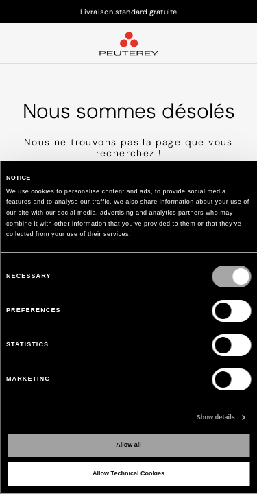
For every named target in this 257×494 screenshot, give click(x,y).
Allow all (128, 444)
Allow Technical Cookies (128, 473)
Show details (216, 417)
